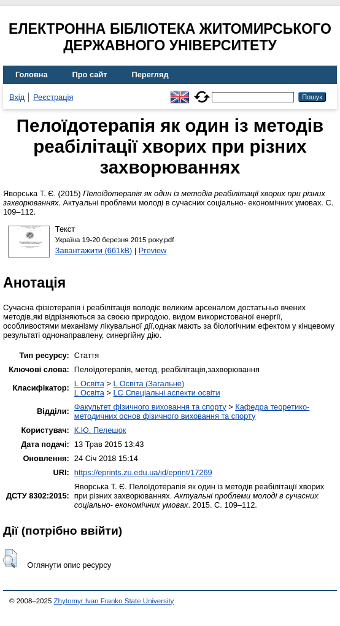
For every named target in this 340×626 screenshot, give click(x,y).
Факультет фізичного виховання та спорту (150, 406)
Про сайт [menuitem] (89, 74)
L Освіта (89, 383)
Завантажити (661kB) (94, 250)
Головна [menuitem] (31, 74)
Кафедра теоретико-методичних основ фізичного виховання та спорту (191, 411)
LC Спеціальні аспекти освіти (166, 392)
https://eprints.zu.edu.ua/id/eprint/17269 (143, 472)
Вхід (17, 97)
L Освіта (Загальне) (148, 383)
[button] (10, 558)
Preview (153, 250)
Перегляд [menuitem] (150, 74)
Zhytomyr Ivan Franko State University (114, 601)
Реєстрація (53, 97)
